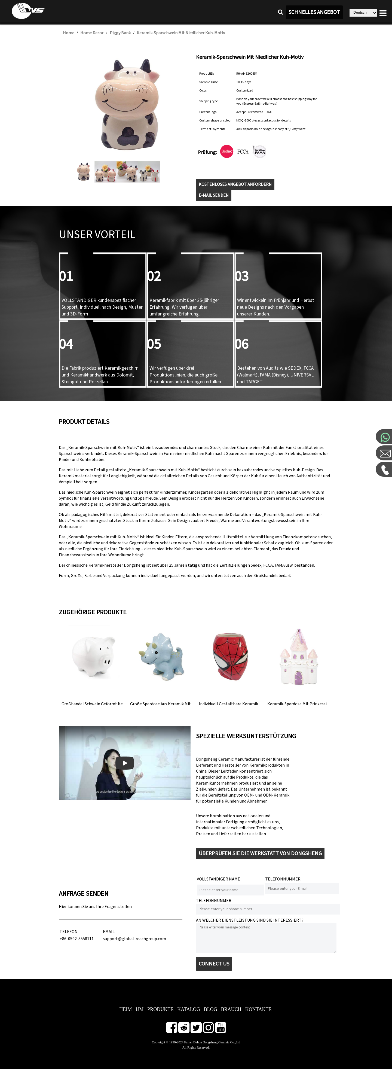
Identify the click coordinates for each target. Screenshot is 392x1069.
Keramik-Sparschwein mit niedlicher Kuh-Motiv (181, 33)
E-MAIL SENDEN (214, 195)
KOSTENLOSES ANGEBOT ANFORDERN (235, 184)
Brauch (231, 1009)
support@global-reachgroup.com (134, 939)
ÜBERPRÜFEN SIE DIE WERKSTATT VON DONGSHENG (260, 853)
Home (68, 33)
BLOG (210, 1009)
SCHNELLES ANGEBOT (314, 12)
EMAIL (109, 932)
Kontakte (258, 1009)
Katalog (188, 1009)
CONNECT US (214, 964)
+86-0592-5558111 (77, 939)
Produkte (160, 1009)
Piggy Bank (120, 33)
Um (139, 1009)
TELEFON (69, 932)
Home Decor (91, 33)
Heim (125, 1009)
